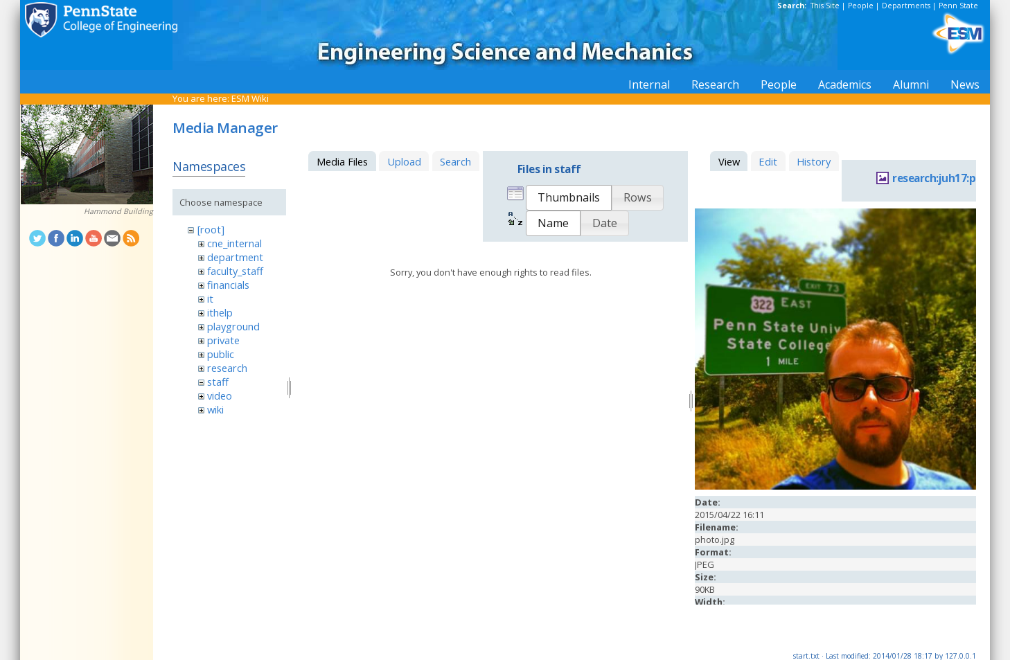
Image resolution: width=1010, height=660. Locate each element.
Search (455, 161)
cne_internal (234, 243)
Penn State (958, 5)
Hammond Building (118, 211)
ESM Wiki (250, 98)
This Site (825, 5)
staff (218, 382)
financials (228, 285)
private (223, 340)
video (219, 395)
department (235, 257)
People (861, 5)
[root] (210, 229)
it (210, 298)
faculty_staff (235, 271)
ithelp (220, 312)
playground (233, 326)
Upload (404, 161)
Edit (768, 161)
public (220, 354)
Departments (906, 5)
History (814, 161)
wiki (215, 409)
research (227, 368)
